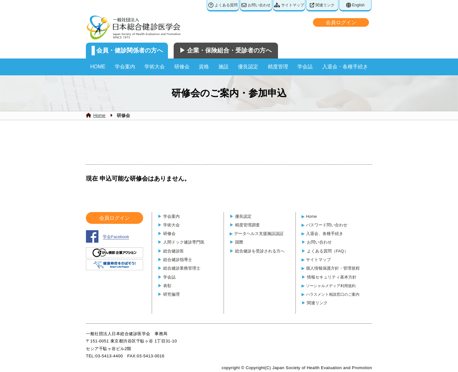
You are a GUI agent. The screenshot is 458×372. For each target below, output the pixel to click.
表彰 (167, 285)
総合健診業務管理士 (181, 268)
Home (99, 115)
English (355, 5)
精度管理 (278, 66)
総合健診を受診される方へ (260, 251)
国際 (239, 242)
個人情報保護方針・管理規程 (333, 268)
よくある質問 (222, 5)
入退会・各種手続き (345, 66)
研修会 (182, 66)
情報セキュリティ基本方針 (332, 277)
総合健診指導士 (177, 259)
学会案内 (125, 66)
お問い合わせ (255, 5)
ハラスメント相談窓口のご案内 (332, 294)
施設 (224, 66)
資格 (204, 66)
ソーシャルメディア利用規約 (331, 286)
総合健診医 (173, 251)
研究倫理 (171, 294)
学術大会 (154, 66)
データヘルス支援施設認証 (259, 233)
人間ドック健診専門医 (184, 242)
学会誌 (305, 66)
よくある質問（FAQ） (327, 251)
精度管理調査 (247, 225)
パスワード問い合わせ (326, 225)
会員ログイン (341, 22)
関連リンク (322, 5)
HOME (97, 66)
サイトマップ (289, 5)
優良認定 (248, 66)
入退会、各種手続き (324, 233)
